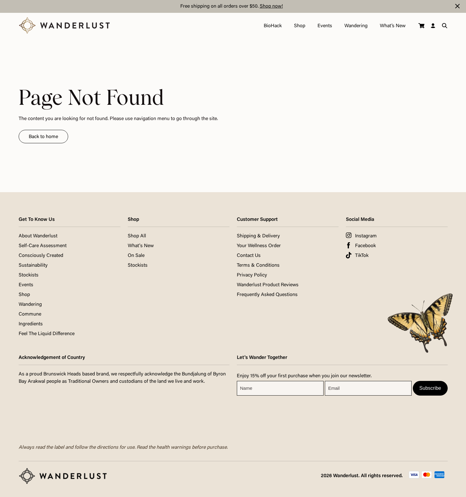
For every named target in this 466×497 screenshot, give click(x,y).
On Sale (136, 255)
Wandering (356, 26)
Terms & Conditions (258, 265)
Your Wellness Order (259, 245)
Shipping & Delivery (258, 236)
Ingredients (31, 324)
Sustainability (33, 265)
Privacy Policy (252, 275)
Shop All (137, 236)
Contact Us (249, 255)
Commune (30, 314)
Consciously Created (41, 255)
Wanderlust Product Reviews (268, 285)
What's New (141, 245)
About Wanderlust (38, 236)
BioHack (273, 26)
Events (324, 26)
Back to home (43, 136)
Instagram (366, 236)
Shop (299, 26)
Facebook (365, 245)
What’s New (392, 26)
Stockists (29, 275)
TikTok (362, 255)
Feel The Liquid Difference (47, 333)
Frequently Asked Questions (267, 294)
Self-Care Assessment (43, 245)
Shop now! (271, 6)
